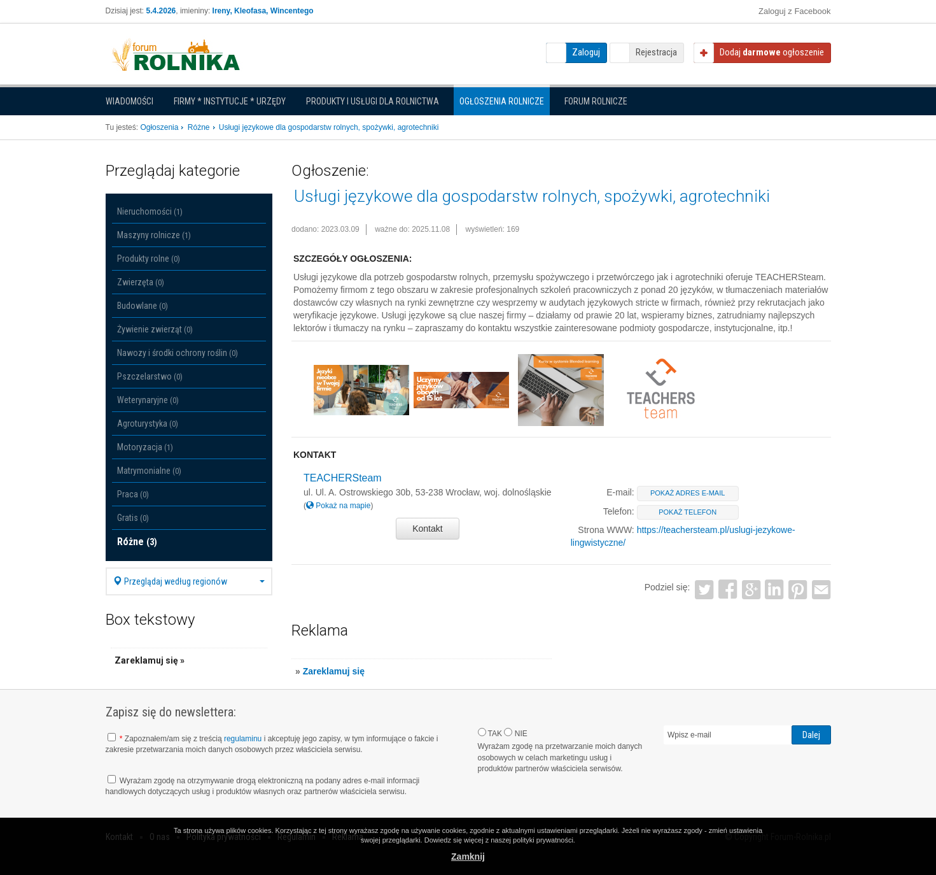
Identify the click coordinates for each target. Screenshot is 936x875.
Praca (133, 494)
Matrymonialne (149, 471)
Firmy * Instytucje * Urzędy (230, 101)
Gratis (133, 518)
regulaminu (243, 738)
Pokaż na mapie (338, 505)
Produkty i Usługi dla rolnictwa (372, 101)
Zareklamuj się (334, 671)
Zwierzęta (140, 282)
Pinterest (798, 589)
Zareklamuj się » (150, 660)
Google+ (751, 589)
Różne (137, 542)
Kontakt (427, 528)
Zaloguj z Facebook (794, 11)
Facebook (727, 589)
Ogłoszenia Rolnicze (501, 101)
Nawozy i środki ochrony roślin (177, 353)
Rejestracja (656, 52)
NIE (515, 733)
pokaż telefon (687, 512)
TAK (490, 733)
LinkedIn (774, 589)
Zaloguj (586, 52)
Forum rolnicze (595, 101)
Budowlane (142, 306)
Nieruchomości (150, 211)
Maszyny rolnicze (154, 235)
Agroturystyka (147, 423)
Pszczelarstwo (150, 376)
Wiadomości (129, 101)
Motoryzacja (145, 447)
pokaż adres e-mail (687, 493)
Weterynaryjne (148, 400)
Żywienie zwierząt (155, 329)
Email (822, 589)
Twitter (704, 589)
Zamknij (468, 856)
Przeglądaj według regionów (189, 581)
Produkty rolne (148, 258)
